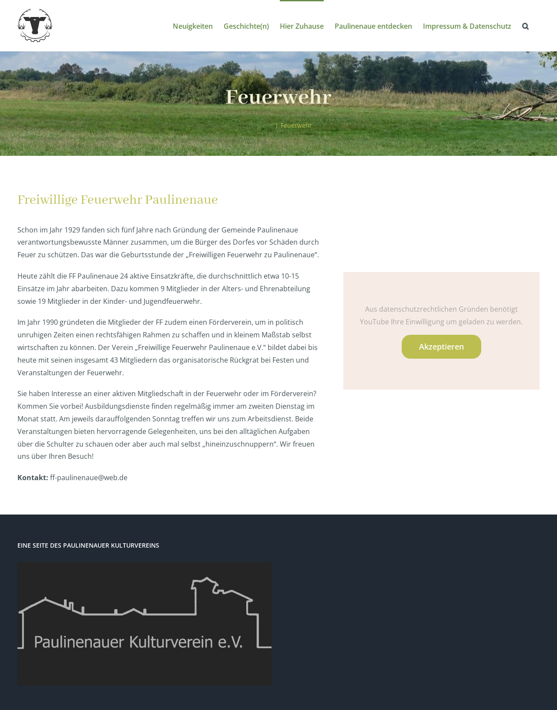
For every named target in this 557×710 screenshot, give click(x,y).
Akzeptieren (441, 346)
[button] (525, 25)
